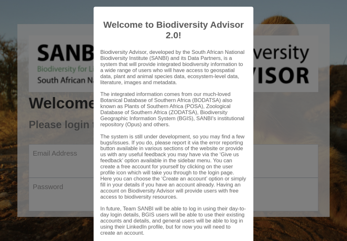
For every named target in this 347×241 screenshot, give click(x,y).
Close (232, 221)
